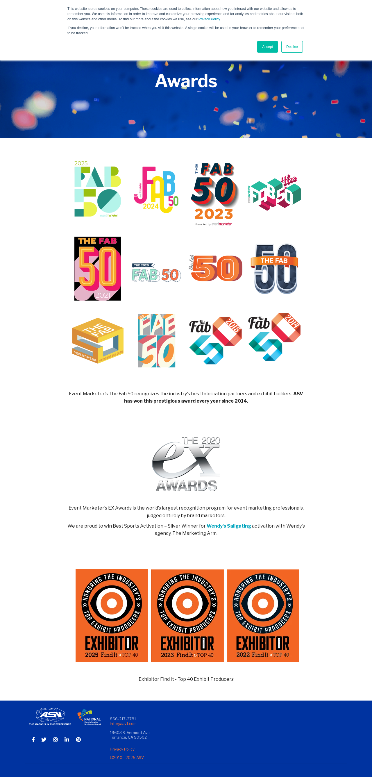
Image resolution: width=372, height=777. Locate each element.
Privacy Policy (209, 19)
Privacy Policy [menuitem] (122, 749)
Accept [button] (267, 47)
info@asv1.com (123, 723)
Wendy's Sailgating (229, 526)
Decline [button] (292, 47)
